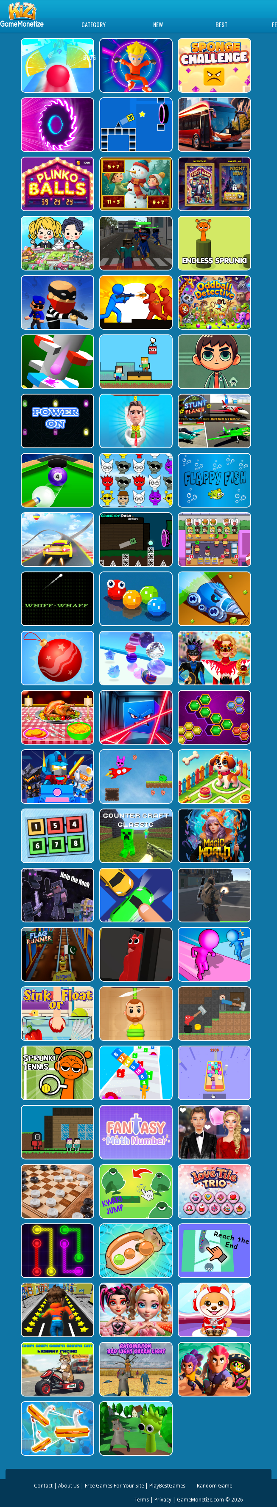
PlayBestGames (167, 1486)
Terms (141, 1500)
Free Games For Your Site (114, 1486)
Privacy (162, 1500)
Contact (43, 1486)
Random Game (214, 1486)
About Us (68, 1486)
